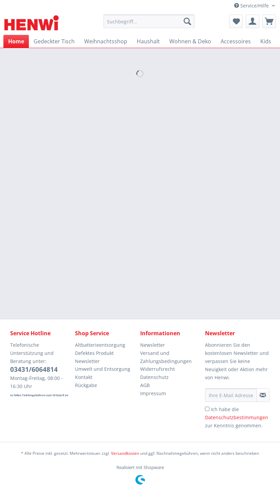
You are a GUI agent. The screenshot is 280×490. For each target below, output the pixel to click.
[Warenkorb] (269, 21)
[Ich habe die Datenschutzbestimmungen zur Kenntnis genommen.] (207, 409)
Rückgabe (86, 385)
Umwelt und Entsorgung (102, 369)
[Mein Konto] (252, 21)
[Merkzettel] (236, 21)
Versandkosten (125, 453)
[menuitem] (149, 25)
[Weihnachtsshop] (105, 41)
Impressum (153, 393)
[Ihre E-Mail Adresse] (231, 395)
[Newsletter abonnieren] (263, 395)
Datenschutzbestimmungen (236, 417)
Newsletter (87, 361)
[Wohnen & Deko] (190, 41)
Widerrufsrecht (157, 369)
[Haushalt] (148, 41)
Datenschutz (154, 377)
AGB (145, 385)
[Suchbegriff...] (149, 21)
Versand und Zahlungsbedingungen (166, 357)
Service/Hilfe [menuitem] (252, 5)
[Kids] (266, 41)
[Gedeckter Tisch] (54, 41)
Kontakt (83, 377)
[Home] (16, 41)
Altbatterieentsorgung (100, 345)
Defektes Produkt (94, 353)
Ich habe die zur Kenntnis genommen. (236, 417)
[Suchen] (187, 21)
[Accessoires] (236, 41)
